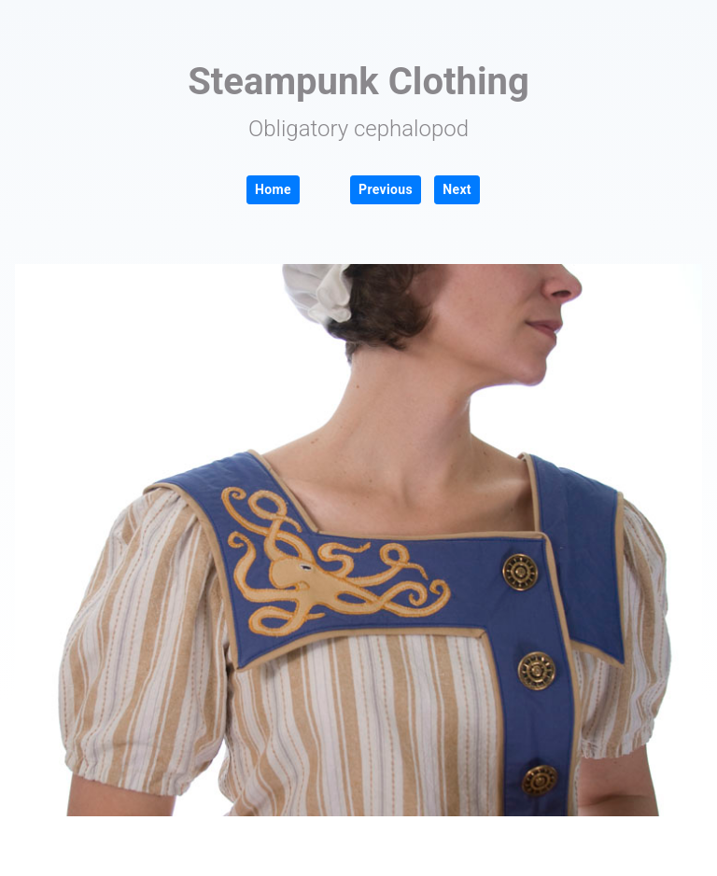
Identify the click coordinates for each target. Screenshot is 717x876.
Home (273, 189)
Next (457, 189)
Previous (385, 189)
